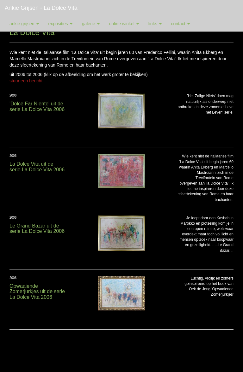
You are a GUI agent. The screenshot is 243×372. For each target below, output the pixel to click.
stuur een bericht (25, 80)
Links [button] (155, 23)
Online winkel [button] (124, 23)
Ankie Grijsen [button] (24, 23)
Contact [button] (180, 23)
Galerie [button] (91, 23)
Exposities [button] (60, 23)
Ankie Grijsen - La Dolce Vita (41, 8)
